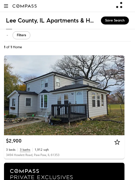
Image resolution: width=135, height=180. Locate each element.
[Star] (117, 142)
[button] (6, 6)
